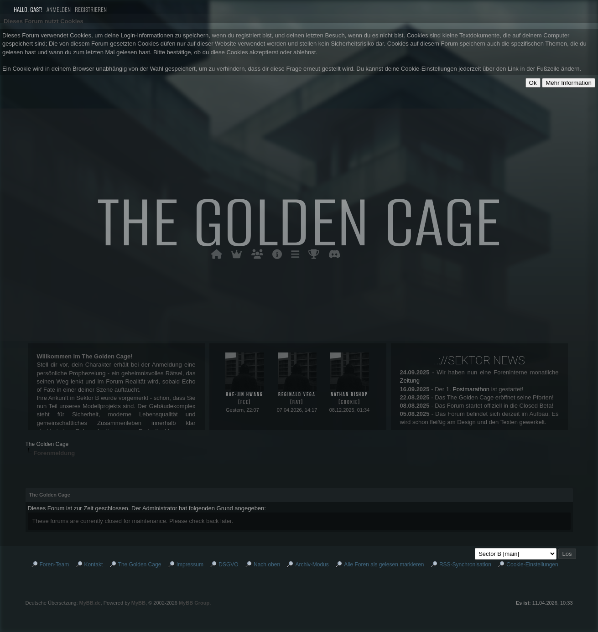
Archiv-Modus (311, 564)
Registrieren (91, 9)
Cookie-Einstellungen (532, 564)
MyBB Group (194, 603)
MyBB (138, 603)
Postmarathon (470, 389)
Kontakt (93, 564)
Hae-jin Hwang (244, 394)
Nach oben (267, 564)
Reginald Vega (297, 394)
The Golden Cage (47, 444)
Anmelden (61, 9)
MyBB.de (90, 603)
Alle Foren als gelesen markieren (384, 564)
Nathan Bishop (349, 394)
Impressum (190, 564)
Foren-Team (54, 564)
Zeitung (410, 380)
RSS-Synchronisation (465, 564)
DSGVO (228, 564)
